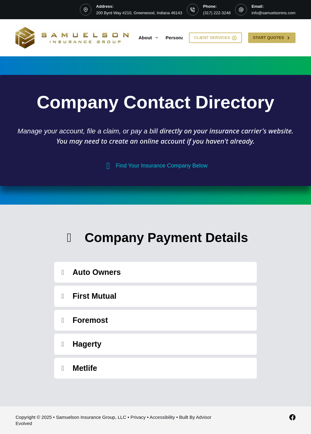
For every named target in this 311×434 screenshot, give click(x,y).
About (149, 37)
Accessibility (162, 417)
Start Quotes (272, 37)
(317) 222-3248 (217, 13)
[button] (155, 272)
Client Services (215, 37)
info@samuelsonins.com (274, 13)
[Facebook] (292, 417)
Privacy (138, 417)
